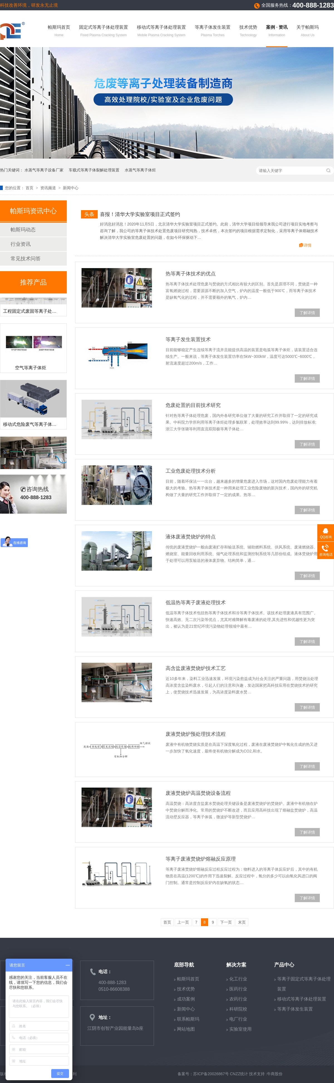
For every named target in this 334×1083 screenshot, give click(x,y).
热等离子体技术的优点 (191, 273)
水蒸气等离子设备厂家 (43, 170)
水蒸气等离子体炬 (140, 170)
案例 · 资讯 (277, 31)
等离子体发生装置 (212, 31)
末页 (242, 922)
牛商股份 (275, 1074)
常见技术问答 (26, 258)
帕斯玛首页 (59, 31)
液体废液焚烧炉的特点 (191, 537)
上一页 (183, 922)
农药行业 (238, 999)
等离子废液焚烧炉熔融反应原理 (201, 859)
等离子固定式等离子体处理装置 (304, 984)
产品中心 (284, 965)
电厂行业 (238, 1019)
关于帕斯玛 (307, 31)
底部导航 (184, 965)
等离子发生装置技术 (188, 339)
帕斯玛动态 (23, 229)
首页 (30, 188)
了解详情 (307, 312)
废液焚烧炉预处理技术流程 (196, 734)
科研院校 (238, 1009)
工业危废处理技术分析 (191, 471)
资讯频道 (48, 188)
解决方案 (236, 965)
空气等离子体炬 (30, 370)
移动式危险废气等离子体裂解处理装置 (41, 426)
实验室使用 (240, 1029)
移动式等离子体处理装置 (161, 31)
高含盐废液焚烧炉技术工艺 (196, 668)
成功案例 (186, 999)
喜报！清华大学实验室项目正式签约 (140, 214)
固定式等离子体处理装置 (103, 31)
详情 (307, 245)
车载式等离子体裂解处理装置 (94, 170)
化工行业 (238, 979)
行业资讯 (21, 244)
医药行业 (238, 989)
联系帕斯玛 (188, 1019)
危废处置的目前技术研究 (193, 405)
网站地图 (186, 1029)
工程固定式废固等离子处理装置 (34, 313)
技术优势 (248, 31)
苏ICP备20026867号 (211, 1074)
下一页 (226, 922)
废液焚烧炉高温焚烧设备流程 (198, 793)
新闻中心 (70, 188)
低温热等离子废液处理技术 (196, 602)
